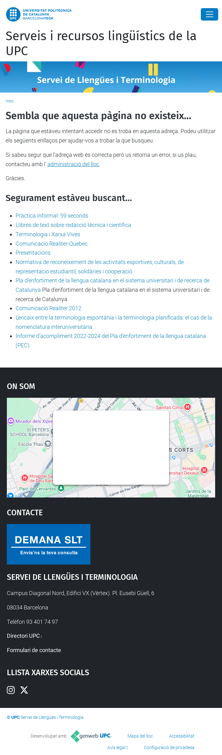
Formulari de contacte (34, 650)
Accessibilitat (182, 735)
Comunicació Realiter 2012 (48, 308)
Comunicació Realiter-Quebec (52, 243)
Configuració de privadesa (169, 747)
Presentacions (33, 252)
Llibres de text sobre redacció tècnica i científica (73, 225)
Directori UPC (23, 635)
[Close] (209, 14)
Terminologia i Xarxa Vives (48, 234)
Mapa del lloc (140, 735)
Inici (9, 101)
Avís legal (116, 747)
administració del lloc (73, 164)
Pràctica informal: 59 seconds (52, 215)
